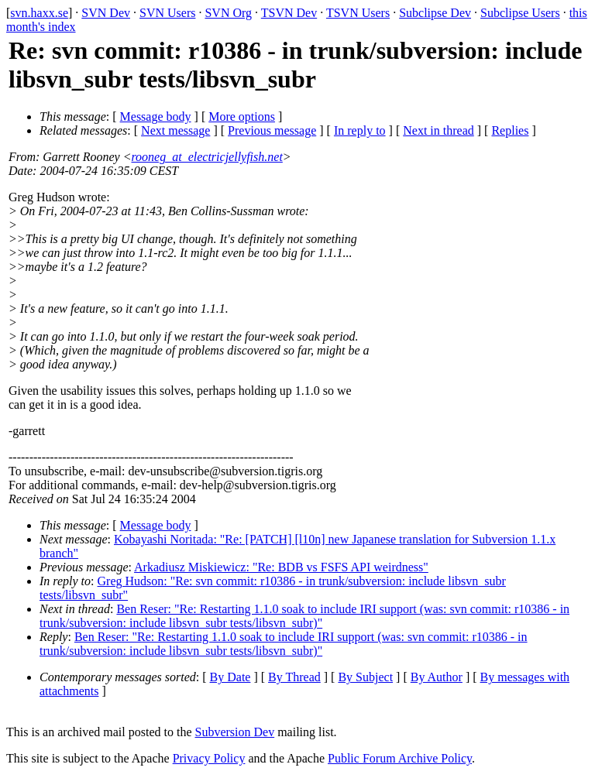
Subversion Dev (235, 732)
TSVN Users (358, 12)
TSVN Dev (289, 12)
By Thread (294, 677)
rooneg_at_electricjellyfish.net (206, 156)
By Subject (365, 677)
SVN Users (167, 12)
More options (241, 116)
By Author (437, 677)
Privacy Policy (209, 758)
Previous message (272, 130)
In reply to (360, 130)
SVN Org (228, 12)
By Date (230, 677)
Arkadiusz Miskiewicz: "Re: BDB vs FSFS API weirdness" (281, 567)
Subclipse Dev (435, 12)
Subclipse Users (520, 12)
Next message (175, 130)
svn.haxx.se (39, 12)
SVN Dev (105, 12)
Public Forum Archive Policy (400, 758)
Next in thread (438, 130)
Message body (155, 116)
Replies (509, 130)
